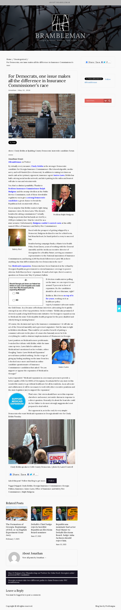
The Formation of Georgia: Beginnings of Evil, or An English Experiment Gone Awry (16, 530)
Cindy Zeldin (27, 486)
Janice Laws (29, 489)
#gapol (18, 486)
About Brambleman (59, 2)
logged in (20, 595)
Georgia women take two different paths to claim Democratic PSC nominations (37, 581)
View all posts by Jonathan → (34, 557)
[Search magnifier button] (109, 101)
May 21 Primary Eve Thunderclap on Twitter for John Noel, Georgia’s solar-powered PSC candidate (41, 574)
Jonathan (12, 90)
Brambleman (60, 35)
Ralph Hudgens (28, 492)
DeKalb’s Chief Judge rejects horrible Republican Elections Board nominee (41, 528)
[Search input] (94, 101)
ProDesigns (110, 606)
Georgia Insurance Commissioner (47, 486)
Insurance (19, 489)
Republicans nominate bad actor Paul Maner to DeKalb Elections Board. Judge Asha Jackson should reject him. (66, 532)
